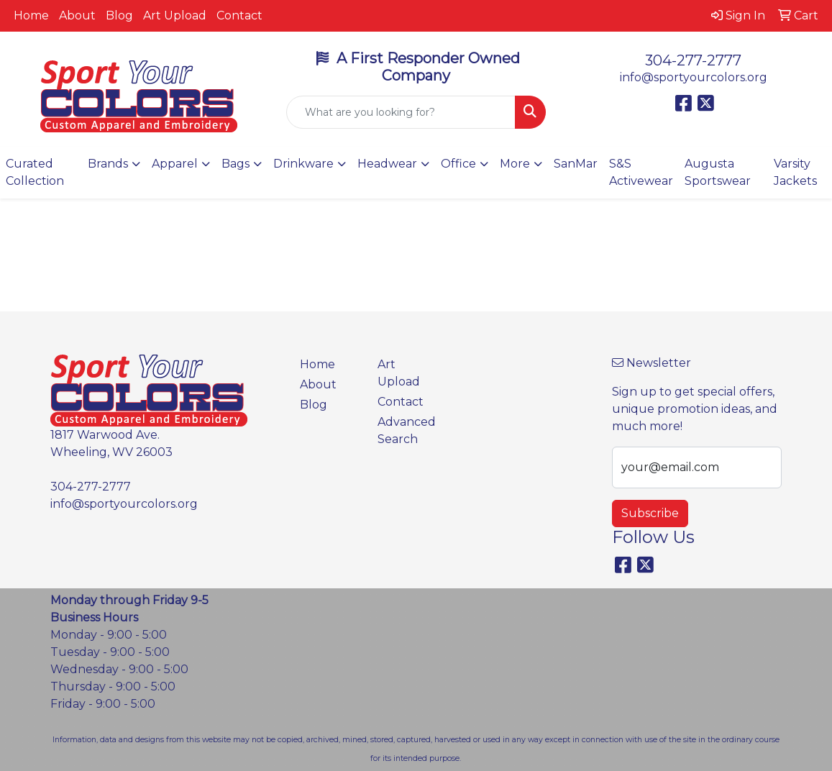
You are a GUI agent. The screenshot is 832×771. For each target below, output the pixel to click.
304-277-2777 (693, 60)
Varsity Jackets (795, 172)
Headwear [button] (387, 163)
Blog (119, 15)
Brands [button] (108, 163)
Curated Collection (35, 172)
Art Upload (174, 15)
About (77, 15)
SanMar (576, 163)
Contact (239, 15)
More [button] (515, 163)
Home (31, 15)
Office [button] (458, 163)
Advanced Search (407, 430)
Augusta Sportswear (718, 172)
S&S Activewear (641, 172)
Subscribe (650, 513)
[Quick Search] (401, 112)
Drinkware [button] (303, 163)
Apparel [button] (175, 163)
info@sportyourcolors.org (693, 77)
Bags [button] (235, 163)
